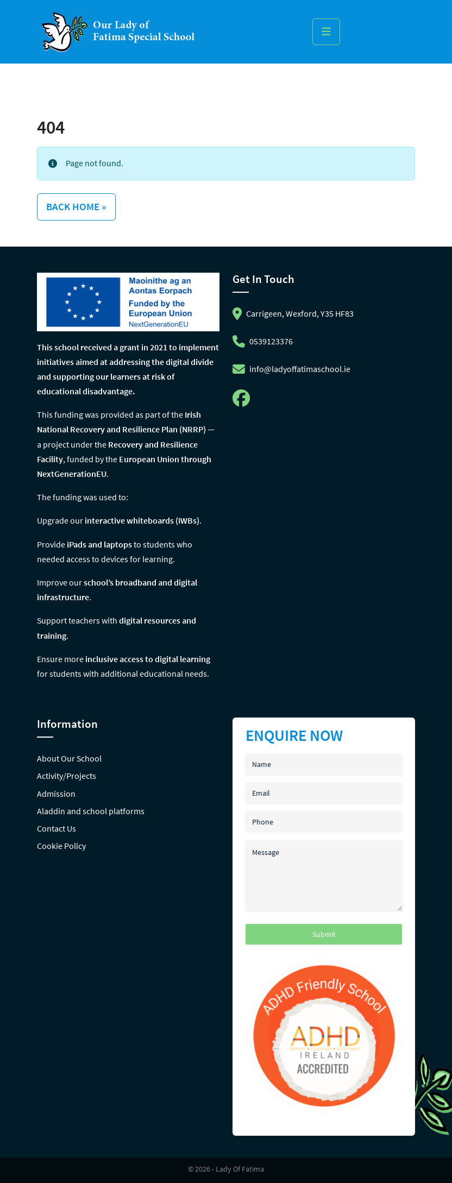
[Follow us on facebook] (243, 401)
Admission (56, 793)
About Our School (69, 758)
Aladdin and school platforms (91, 811)
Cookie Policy (61, 845)
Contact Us (56, 828)
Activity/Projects (66, 775)
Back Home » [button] (76, 206)
